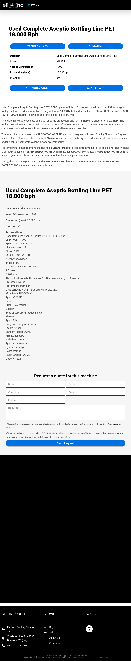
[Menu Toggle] (33, 5)
